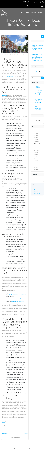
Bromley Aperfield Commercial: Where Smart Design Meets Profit (37, 57)
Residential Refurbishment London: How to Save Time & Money (37, 45)
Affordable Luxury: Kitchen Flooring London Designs (38, 109)
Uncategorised (37, 179)
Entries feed (36, 189)
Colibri (38, 448)
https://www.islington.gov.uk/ (17, 301)
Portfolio (33, 12)
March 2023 (36, 169)
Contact (40, 12)
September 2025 (37, 130)
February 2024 (37, 162)
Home (21, 12)
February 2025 (37, 139)
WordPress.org (37, 193)
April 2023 (36, 167)
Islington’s (4, 95)
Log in (35, 187)
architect (11, 153)
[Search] (42, 36)
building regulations (9, 76)
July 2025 (36, 133)
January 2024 (36, 164)
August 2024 (36, 150)
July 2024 (36, 152)
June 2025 (36, 135)
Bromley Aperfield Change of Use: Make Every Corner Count (37, 50)
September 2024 (37, 148)
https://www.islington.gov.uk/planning (17, 294)
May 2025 (36, 137)
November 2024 (37, 145)
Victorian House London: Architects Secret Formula (38, 99)
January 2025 (36, 141)
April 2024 (36, 158)
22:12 (24, 54)
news (3, 422)
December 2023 (37, 165)
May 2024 (36, 156)
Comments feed (37, 191)
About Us (27, 12)
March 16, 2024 (17, 54)
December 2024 (37, 143)
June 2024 (36, 154)
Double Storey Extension (7, 54)
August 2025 (36, 131)
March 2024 (36, 160)
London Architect (37, 72)
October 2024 (36, 146)
